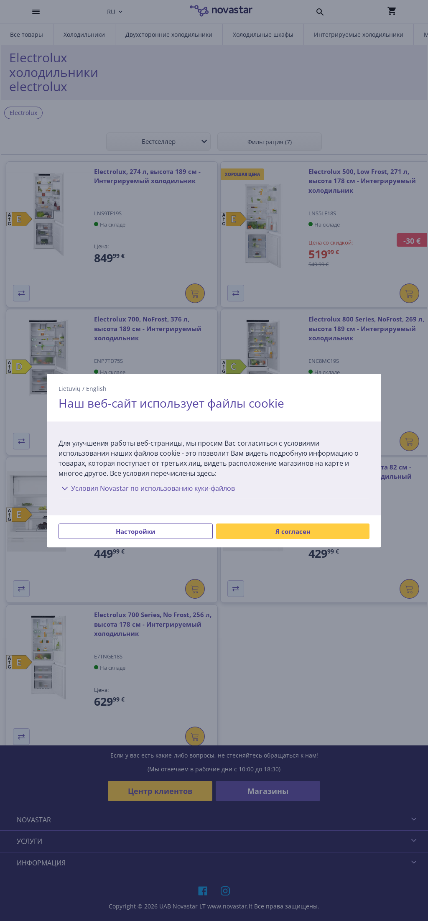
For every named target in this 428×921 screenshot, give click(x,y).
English (96, 389)
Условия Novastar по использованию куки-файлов (147, 488)
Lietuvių (70, 389)
